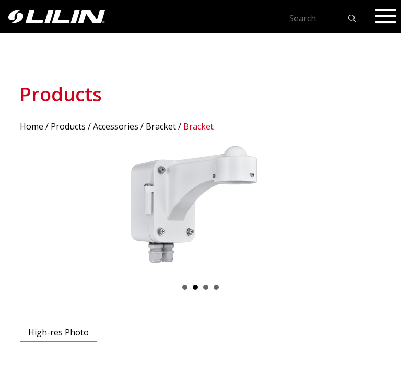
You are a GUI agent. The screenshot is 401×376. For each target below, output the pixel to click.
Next (367, 207)
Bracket (161, 126)
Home (31, 126)
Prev (33, 207)
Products (68, 126)
